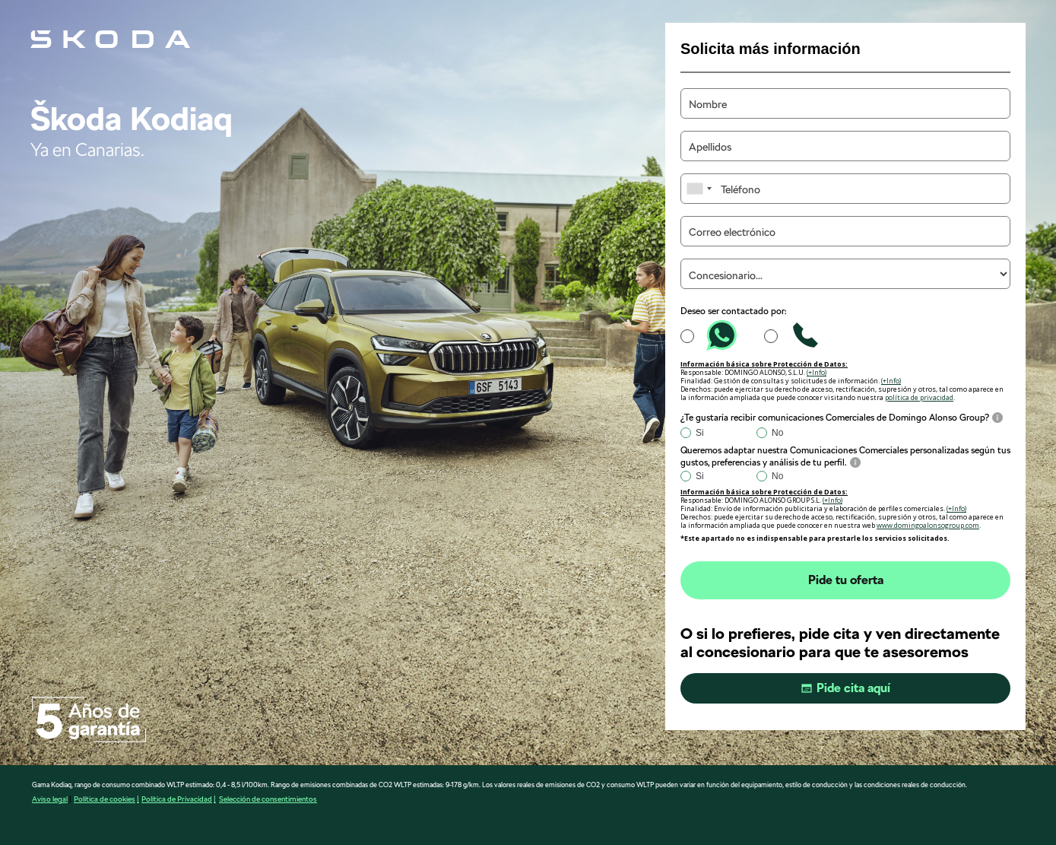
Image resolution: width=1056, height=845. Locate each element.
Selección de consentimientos (268, 798)
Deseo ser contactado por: (733, 311)
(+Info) (816, 372)
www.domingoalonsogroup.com (928, 525)
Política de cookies (104, 798)
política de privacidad (919, 397)
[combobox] (698, 188)
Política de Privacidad (176, 798)
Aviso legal (50, 798)
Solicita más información (770, 48)
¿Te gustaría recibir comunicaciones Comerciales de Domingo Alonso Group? (834, 417)
